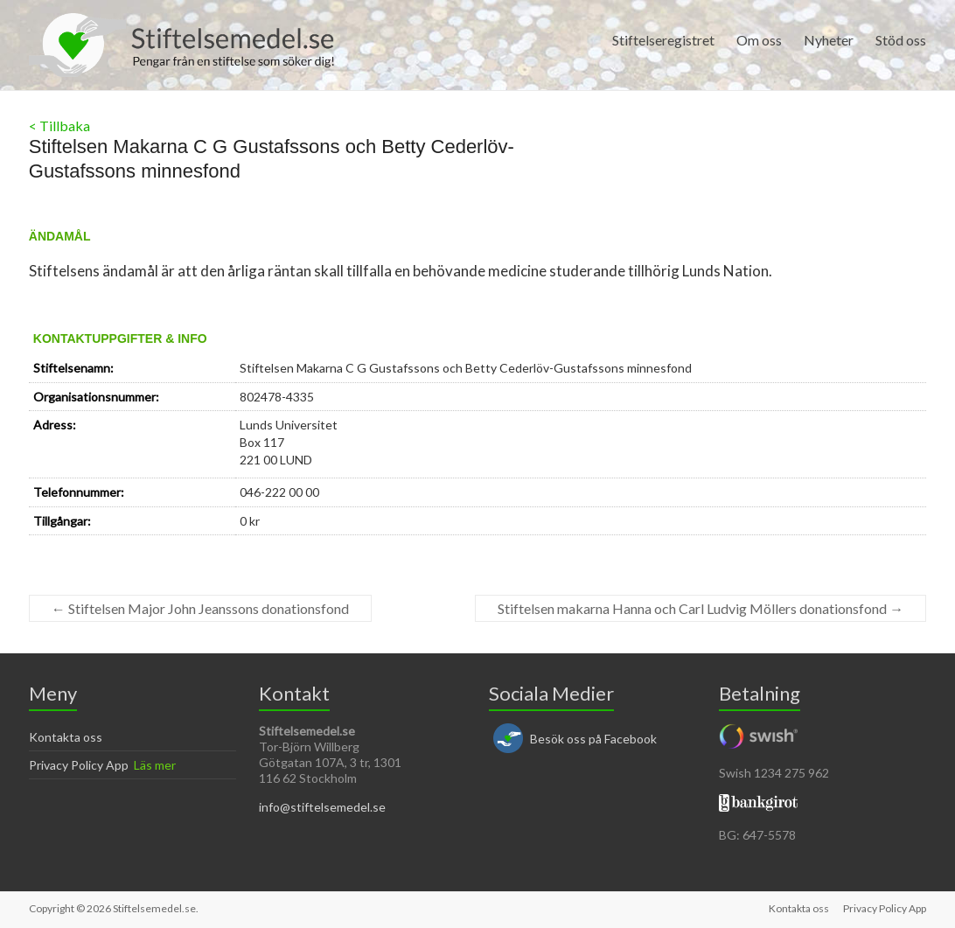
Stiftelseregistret (663, 39)
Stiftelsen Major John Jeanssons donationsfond (200, 608)
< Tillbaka (59, 125)
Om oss (759, 39)
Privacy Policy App (79, 764)
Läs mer (155, 764)
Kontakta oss (65, 736)
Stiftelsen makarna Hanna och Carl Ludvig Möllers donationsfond (700, 608)
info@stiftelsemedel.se (322, 806)
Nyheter (829, 39)
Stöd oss (900, 39)
